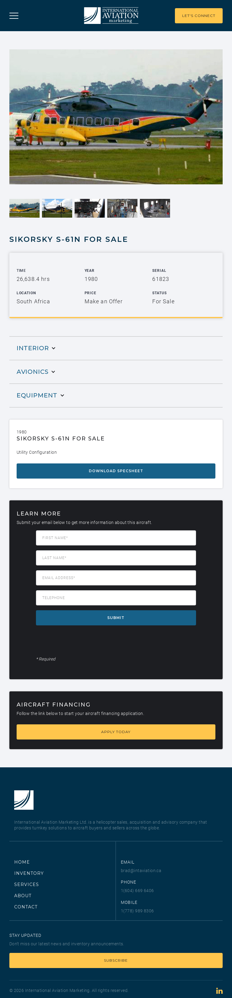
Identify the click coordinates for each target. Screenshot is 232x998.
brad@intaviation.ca (141, 870)
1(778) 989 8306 (137, 910)
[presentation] (82, 642)
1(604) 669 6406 (137, 890)
